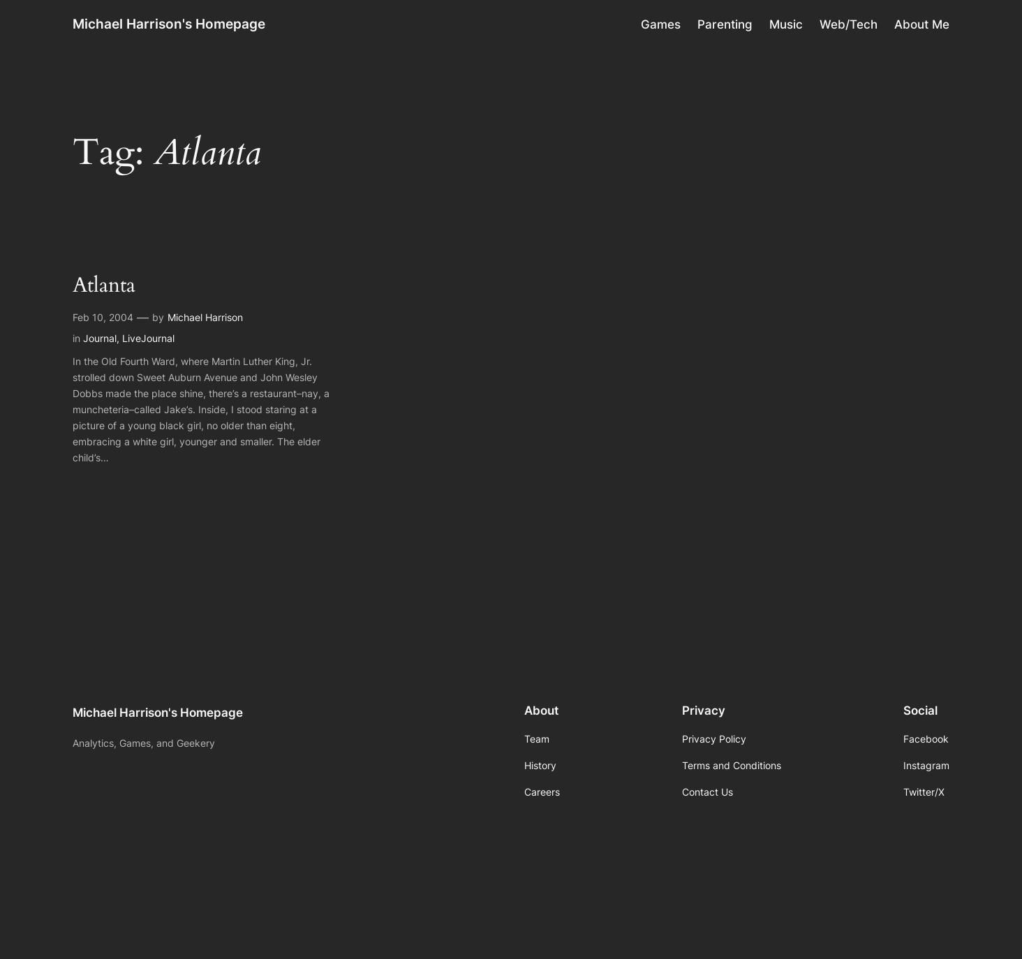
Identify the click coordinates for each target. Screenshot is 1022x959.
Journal (100, 338)
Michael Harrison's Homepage (169, 23)
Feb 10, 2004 (103, 317)
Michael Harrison (205, 317)
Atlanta (104, 286)
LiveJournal (148, 338)
